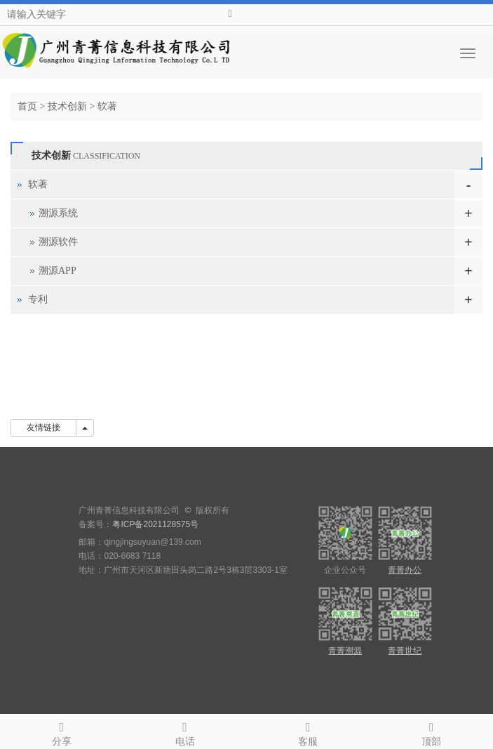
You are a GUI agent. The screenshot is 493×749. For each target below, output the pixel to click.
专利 (38, 299)
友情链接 (43, 427)
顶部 (431, 732)
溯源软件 (58, 242)
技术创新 (67, 106)
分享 (61, 732)
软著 (107, 106)
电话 (185, 732)
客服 (308, 732)
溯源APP (57, 270)
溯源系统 (58, 213)
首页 (27, 106)
